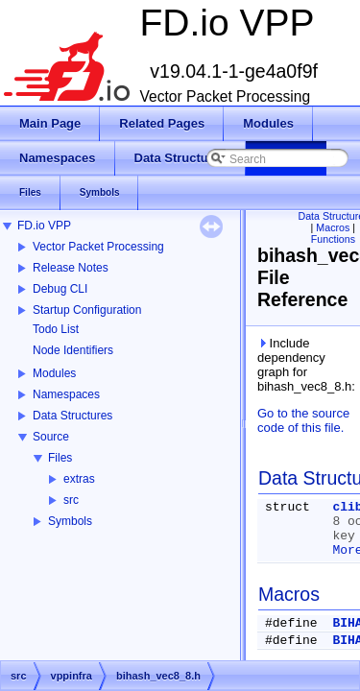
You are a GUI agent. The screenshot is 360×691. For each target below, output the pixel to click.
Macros (332, 227)
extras (79, 479)
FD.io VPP (44, 225)
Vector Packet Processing (98, 246)
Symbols (70, 521)
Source (51, 436)
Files (60, 458)
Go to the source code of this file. (303, 420)
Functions (333, 239)
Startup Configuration (87, 310)
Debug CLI (60, 289)
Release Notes (70, 267)
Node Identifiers (73, 350)
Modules (54, 373)
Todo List (56, 329)
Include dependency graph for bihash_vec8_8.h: (304, 364)
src (71, 500)
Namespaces (66, 394)
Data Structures (72, 415)
